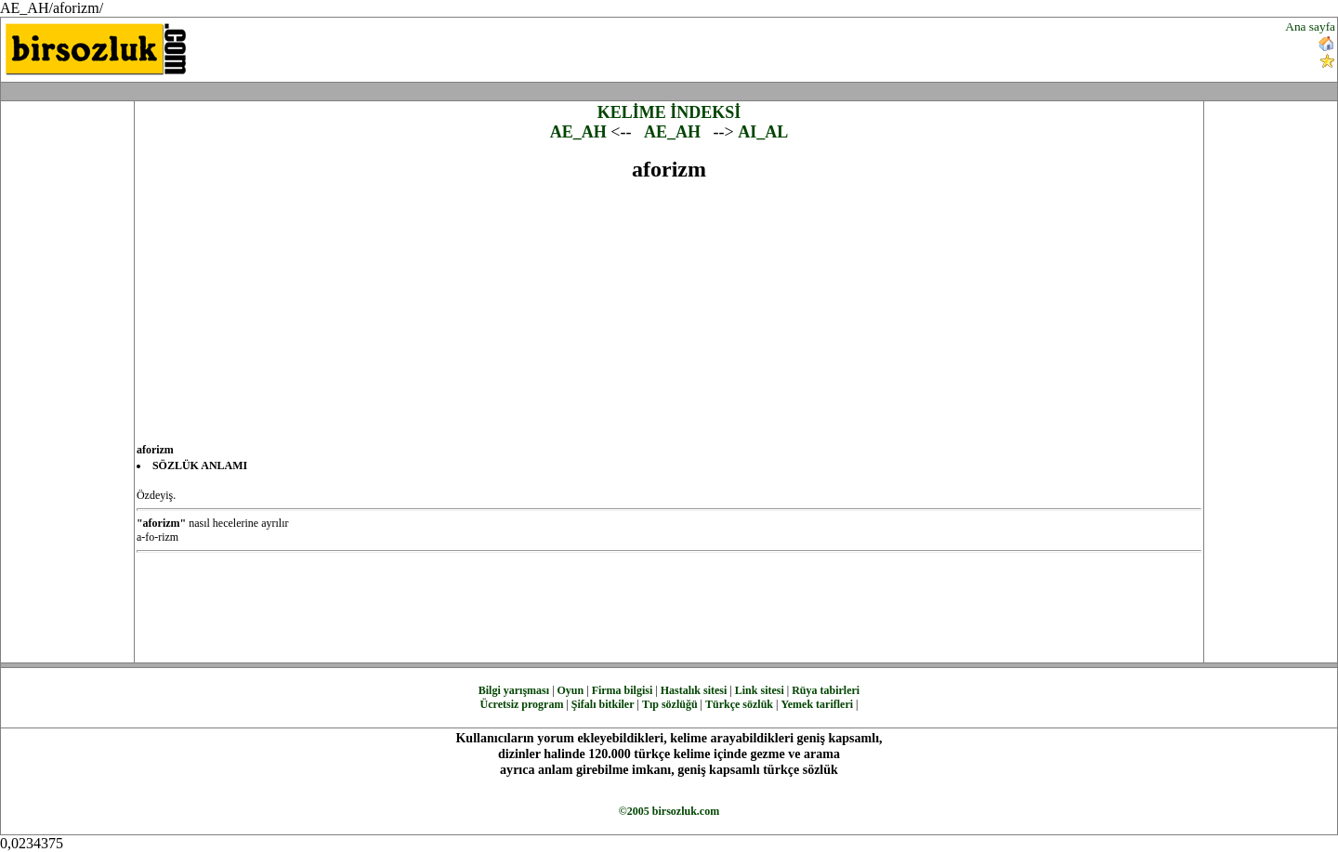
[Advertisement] (804, 47)
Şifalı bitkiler (603, 704)
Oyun (571, 690)
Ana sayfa (1310, 26)
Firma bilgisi (622, 690)
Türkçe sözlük (739, 704)
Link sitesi (759, 690)
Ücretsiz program (522, 704)
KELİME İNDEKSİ (669, 112)
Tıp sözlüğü (670, 704)
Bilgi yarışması (514, 690)
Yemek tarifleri (816, 704)
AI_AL (763, 132)
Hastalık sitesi (694, 690)
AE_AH (578, 132)
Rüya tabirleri (825, 690)
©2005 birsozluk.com (669, 811)
